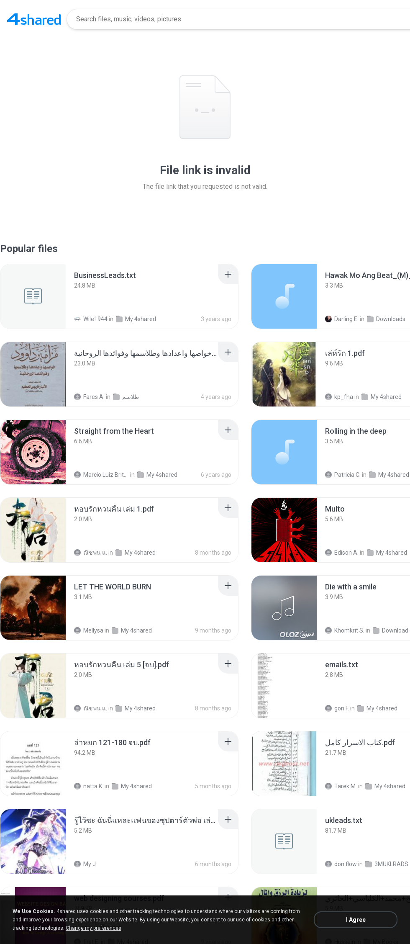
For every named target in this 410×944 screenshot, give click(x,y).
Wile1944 (91, 319)
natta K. (88, 786)
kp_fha (339, 397)
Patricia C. (343, 474)
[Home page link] (34, 19)
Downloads (386, 319)
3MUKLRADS (386, 864)
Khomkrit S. (344, 630)
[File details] (33, 296)
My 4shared (136, 319)
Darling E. (342, 319)
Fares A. (89, 397)
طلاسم (126, 397)
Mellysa (88, 630)
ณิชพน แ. (90, 552)
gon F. (337, 708)
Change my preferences (93, 928)
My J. (85, 864)
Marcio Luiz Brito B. (101, 474)
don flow (341, 864)
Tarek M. (341, 786)
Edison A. (342, 552)
